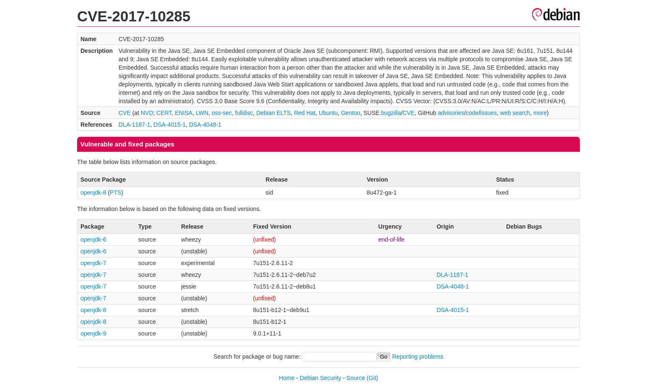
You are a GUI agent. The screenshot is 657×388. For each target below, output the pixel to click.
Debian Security (320, 378)
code (472, 112)
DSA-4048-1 (205, 124)
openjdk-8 (93, 192)
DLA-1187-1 (134, 124)
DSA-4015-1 (169, 124)
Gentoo (350, 112)
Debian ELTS (273, 112)
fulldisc (244, 112)
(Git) (372, 378)
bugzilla (391, 112)
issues (488, 112)
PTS (115, 192)
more (540, 112)
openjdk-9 (93, 333)
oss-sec (222, 112)
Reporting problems (417, 356)
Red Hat (305, 112)
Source (356, 378)
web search (515, 112)
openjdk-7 (93, 263)
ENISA (183, 112)
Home (287, 378)
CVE (125, 112)
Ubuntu (328, 112)
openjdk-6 (93, 239)
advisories (451, 112)
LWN (202, 112)
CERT (163, 112)
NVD (147, 112)
